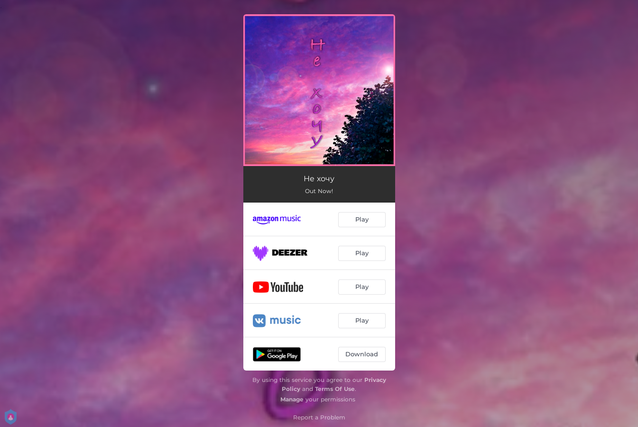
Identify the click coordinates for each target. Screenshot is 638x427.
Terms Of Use (335, 388)
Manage (292, 399)
